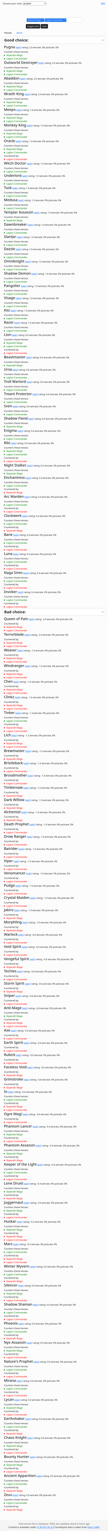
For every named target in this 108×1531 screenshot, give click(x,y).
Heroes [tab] (8, 32)
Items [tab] (20, 32)
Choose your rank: (12, 3)
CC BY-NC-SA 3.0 (45, 1527)
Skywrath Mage (14, 55)
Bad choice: (15, 611)
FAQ (103, 3)
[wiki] (18, 47)
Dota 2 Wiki (93, 1527)
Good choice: (16, 40)
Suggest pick (33, 26)
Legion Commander (16, 58)
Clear (44, 26)
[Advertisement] (54, 11)
